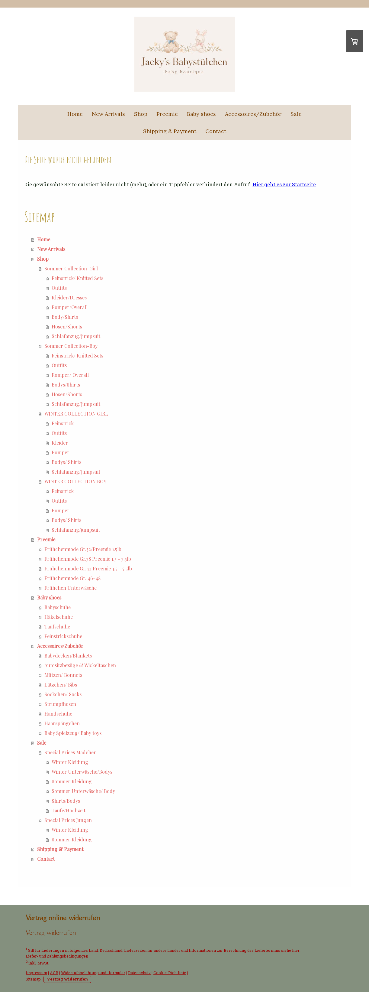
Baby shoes (201, 113)
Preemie (167, 113)
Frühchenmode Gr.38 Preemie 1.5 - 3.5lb (87, 559)
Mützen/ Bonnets (63, 675)
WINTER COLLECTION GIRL (76, 413)
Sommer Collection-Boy (71, 346)
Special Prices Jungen (68, 820)
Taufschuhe (57, 626)
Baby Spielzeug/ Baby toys (72, 733)
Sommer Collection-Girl (71, 268)
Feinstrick (63, 423)
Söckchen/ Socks (63, 694)
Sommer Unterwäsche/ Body (83, 791)
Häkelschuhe (58, 617)
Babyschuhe (57, 607)
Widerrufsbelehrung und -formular (93, 972)
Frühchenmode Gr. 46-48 (72, 578)
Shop (140, 113)
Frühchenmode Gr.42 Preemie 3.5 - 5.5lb (88, 568)
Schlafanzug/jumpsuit (76, 530)
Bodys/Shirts (66, 384)
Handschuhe (58, 713)
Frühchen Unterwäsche (70, 588)
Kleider (60, 442)
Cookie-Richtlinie (169, 972)
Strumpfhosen (60, 704)
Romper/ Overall (70, 375)
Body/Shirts (65, 317)
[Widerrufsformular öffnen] (51, 932)
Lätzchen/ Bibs (60, 684)
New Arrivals (108, 113)
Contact (215, 131)
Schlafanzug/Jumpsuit (76, 336)
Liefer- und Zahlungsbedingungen (57, 956)
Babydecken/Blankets (68, 655)
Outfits (59, 288)
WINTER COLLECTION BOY (75, 481)
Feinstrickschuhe (63, 636)
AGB (54, 972)
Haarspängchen (62, 723)
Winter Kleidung (70, 762)
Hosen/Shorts (67, 326)
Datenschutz (139, 972)
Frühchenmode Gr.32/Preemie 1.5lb (82, 549)
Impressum (36, 972)
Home (75, 113)
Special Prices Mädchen (70, 752)
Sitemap (33, 979)
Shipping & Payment (169, 131)
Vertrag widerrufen (67, 979)
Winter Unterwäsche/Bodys (82, 771)
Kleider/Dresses (69, 297)
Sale (296, 113)
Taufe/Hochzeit (68, 810)
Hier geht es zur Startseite (284, 184)
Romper (60, 452)
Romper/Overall (70, 307)
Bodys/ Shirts (66, 462)
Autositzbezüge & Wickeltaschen (80, 665)
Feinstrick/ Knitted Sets (77, 278)
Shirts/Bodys (66, 801)
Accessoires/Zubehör (253, 113)
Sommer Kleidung (72, 781)
